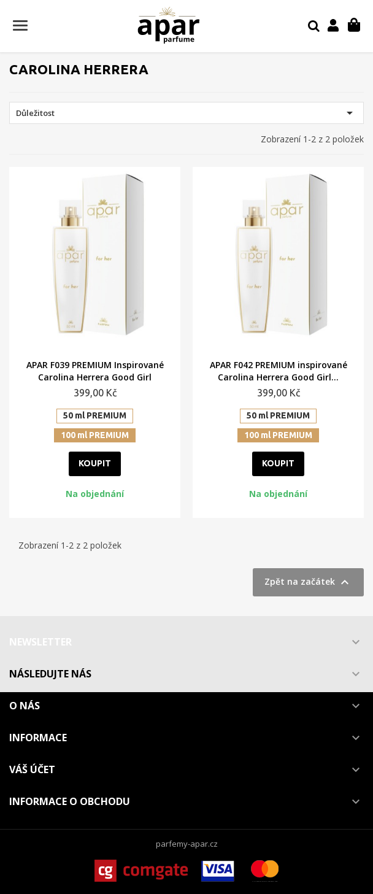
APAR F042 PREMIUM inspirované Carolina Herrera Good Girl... (278, 371)
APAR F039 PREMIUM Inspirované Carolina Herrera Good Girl (95, 371)
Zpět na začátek (308, 582)
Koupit (95, 463)
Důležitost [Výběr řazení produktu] (186, 113)
